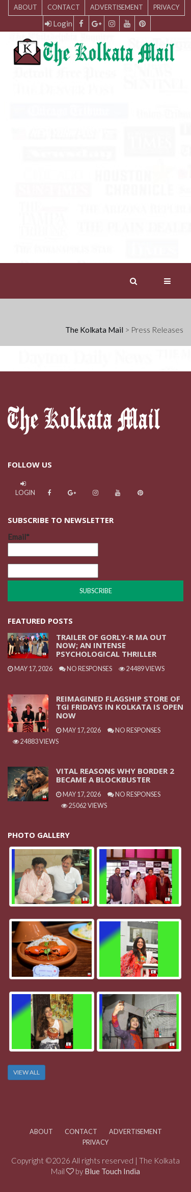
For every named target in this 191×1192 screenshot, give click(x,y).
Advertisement (116, 7)
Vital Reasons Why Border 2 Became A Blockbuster (115, 775)
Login (58, 23)
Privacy (166, 7)
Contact (63, 7)
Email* (53, 544)
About (25, 7)
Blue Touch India (112, 1171)
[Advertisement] (95, 167)
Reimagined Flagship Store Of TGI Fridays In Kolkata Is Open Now (119, 706)
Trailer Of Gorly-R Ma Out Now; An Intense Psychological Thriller (111, 645)
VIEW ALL (26, 1072)
